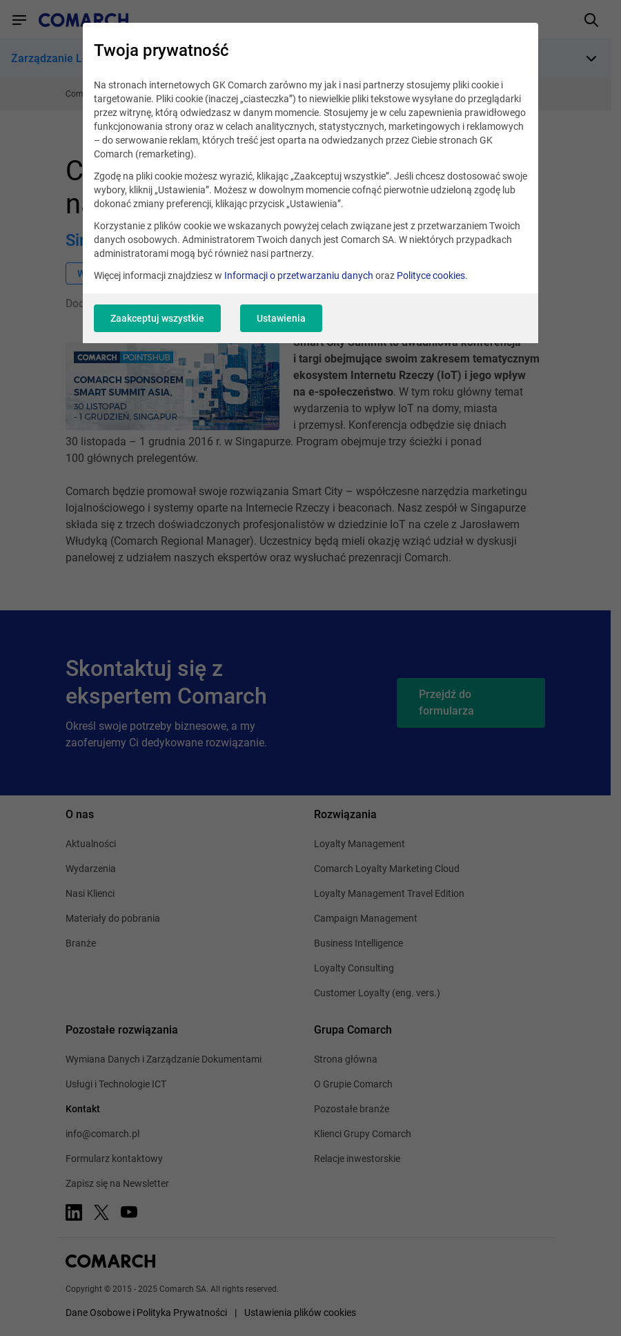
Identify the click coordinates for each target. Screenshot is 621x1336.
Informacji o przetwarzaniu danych (298, 275)
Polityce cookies (431, 275)
